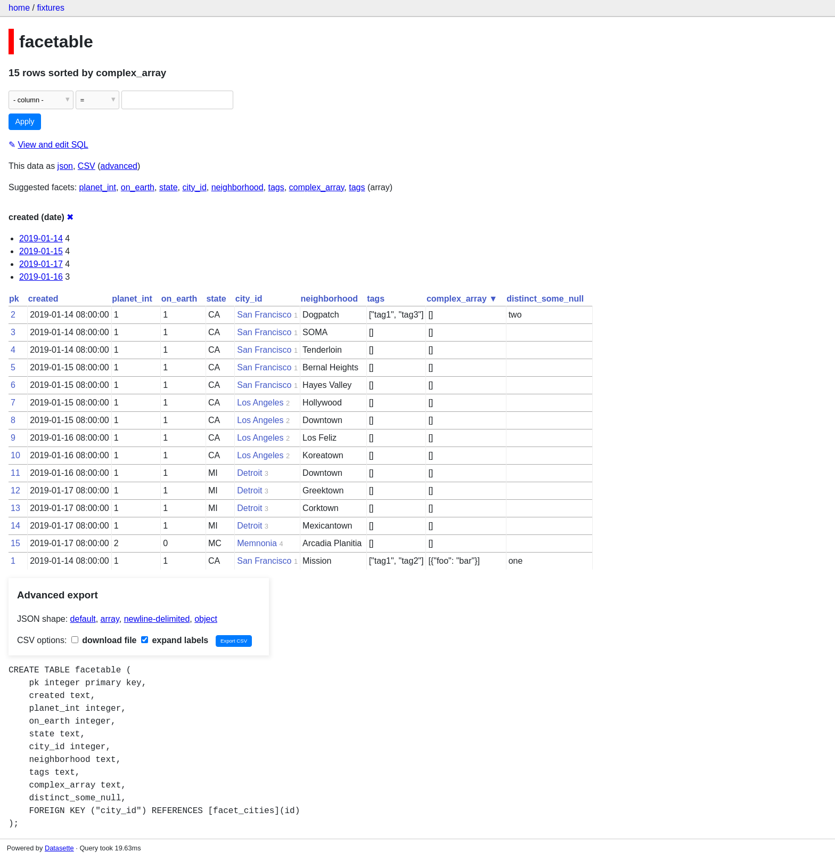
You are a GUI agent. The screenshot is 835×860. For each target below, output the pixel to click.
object (205, 618)
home (19, 7)
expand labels (174, 640)
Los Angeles (260, 402)
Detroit (249, 472)
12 (15, 490)
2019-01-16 (41, 276)
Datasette (59, 848)
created (43, 298)
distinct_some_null (545, 298)
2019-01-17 (41, 264)
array (110, 618)
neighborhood (237, 187)
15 (15, 543)
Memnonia (257, 543)
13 (15, 508)
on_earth (137, 187)
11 (15, 472)
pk (14, 298)
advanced (119, 166)
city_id (194, 187)
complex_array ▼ (462, 298)
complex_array (317, 187)
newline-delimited (157, 618)
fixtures (50, 7)
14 (15, 525)
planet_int (97, 187)
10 (15, 455)
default (83, 618)
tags (276, 187)
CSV (86, 166)
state (168, 187)
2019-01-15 (41, 251)
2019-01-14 (41, 238)
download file (104, 640)
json (65, 166)
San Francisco (264, 314)
